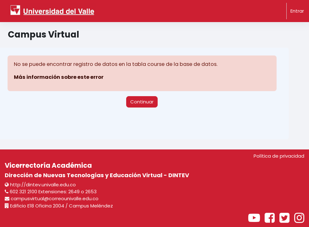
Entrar (297, 11)
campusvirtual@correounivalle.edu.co (51, 198)
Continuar (142, 101)
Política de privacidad (279, 156)
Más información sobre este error (59, 77)
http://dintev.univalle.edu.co (40, 184)
